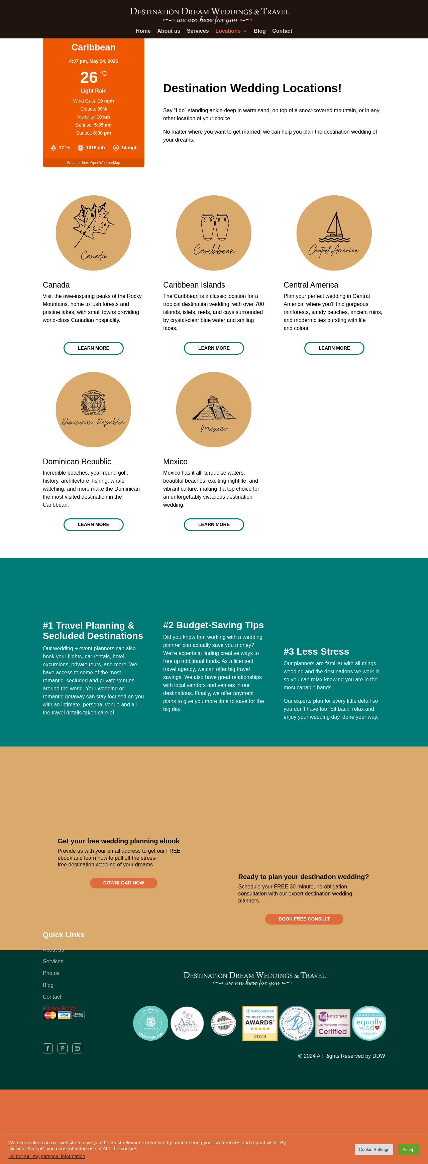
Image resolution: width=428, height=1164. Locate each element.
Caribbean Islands (194, 285)
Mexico (175, 464)
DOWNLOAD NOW (124, 891)
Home (143, 31)
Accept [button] (409, 1149)
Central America (311, 285)
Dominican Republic (77, 464)
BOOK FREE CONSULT (304, 927)
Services (198, 31)
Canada (56, 285)
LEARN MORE (93, 349)
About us (168, 31)
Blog (260, 31)
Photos (51, 984)
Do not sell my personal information (46, 1156)
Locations (228, 31)
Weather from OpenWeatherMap (93, 163)
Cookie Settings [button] (374, 1149)
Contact (282, 31)
